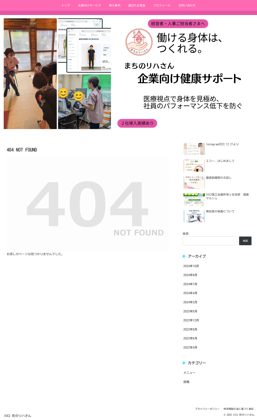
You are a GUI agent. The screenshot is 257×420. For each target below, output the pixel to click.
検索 (186, 233)
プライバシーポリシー (207, 409)
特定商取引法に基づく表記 (239, 409)
